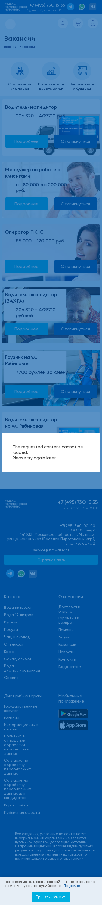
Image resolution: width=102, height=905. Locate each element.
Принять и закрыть (51, 897)
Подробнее (73, 886)
